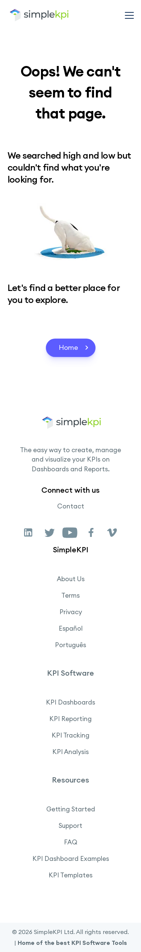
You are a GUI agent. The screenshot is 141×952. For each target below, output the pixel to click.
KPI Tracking (70, 735)
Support (70, 826)
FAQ (70, 842)
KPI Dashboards (70, 702)
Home (74, 347)
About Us (71, 579)
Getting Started (70, 809)
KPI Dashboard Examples (70, 859)
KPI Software (70, 673)
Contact (70, 506)
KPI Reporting (70, 719)
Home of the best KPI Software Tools (72, 942)
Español (71, 628)
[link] (29, 532)
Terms (70, 595)
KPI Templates (70, 875)
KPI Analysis (70, 752)
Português (70, 645)
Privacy (70, 612)
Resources (70, 779)
